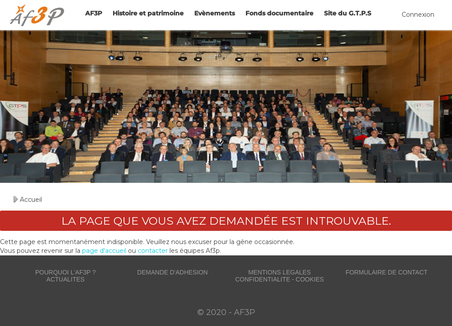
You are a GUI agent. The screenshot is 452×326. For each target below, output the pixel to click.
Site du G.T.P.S (347, 13)
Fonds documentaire (279, 13)
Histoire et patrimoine (148, 13)
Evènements (214, 13)
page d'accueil (104, 251)
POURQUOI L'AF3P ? (65, 272)
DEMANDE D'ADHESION (172, 272)
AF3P (93, 13)
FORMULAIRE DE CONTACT (387, 272)
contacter (153, 251)
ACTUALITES (65, 279)
